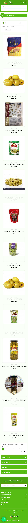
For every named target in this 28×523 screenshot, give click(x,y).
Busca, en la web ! (25, 9)
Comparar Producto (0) (14, 23)
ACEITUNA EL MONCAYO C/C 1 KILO (14, 130)
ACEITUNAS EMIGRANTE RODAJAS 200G (14, 435)
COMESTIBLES (10, 15)
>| (24, 451)
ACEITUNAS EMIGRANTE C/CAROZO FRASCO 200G (14, 366)
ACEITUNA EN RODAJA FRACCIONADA (14, 198)
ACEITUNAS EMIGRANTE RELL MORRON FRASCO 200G (14, 401)
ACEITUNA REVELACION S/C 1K (14, 265)
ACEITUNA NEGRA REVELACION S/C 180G (14, 231)
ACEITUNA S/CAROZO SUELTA (14, 299)
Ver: (3, 29)
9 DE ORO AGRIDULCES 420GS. (14, 63)
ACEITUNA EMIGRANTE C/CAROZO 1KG (14, 164)
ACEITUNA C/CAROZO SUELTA (14, 96)
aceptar (25, 485)
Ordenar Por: (6, 26)
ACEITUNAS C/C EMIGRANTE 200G (14, 333)
